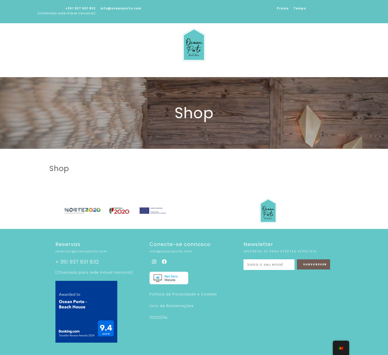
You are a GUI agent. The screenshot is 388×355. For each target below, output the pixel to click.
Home (93, 71)
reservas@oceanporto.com (81, 251)
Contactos (289, 71)
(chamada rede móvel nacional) (67, 13)
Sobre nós (118, 71)
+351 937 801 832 (80, 8)
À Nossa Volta (253, 71)
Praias (283, 8)
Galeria (174, 71)
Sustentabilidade (210, 71)
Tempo (299, 8)
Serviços (147, 71)
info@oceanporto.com (120, 8)
